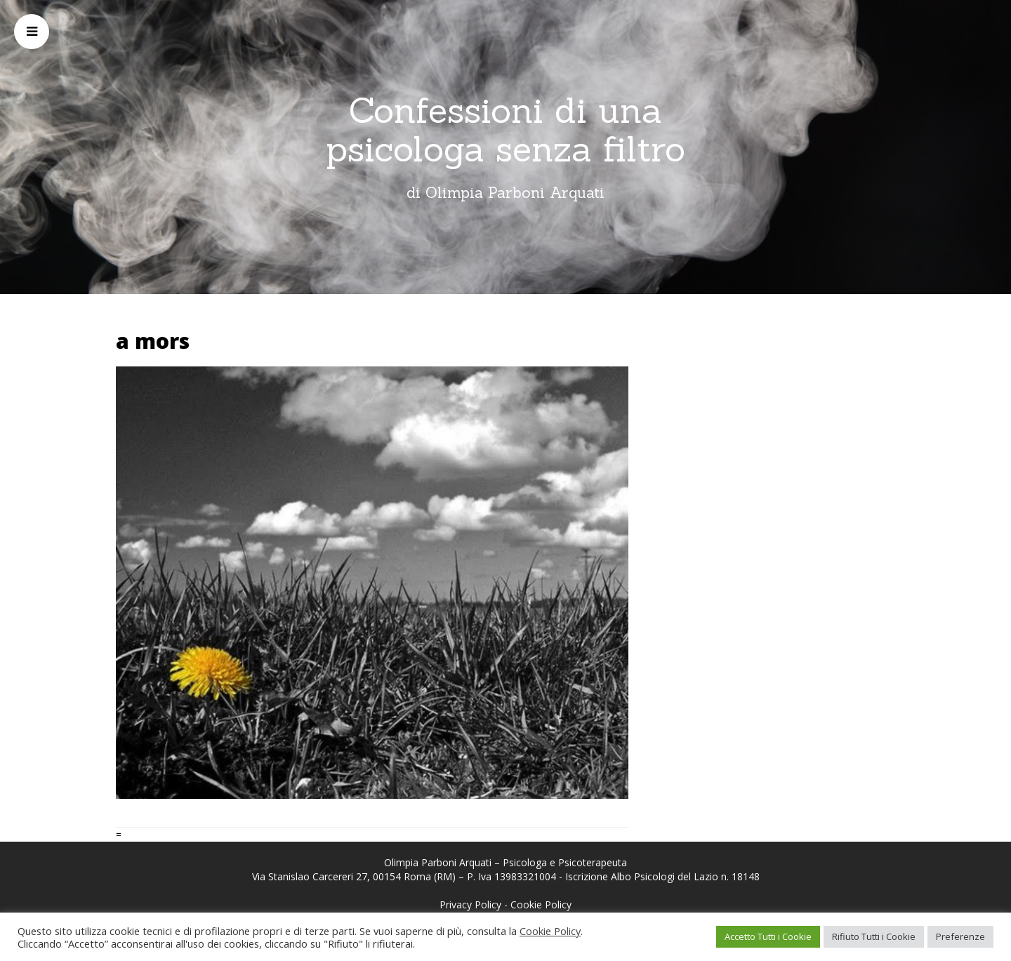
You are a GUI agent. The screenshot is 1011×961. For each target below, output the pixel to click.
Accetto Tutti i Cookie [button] (768, 936)
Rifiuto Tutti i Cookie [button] (874, 936)
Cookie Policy (540, 904)
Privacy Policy (470, 904)
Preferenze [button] (960, 936)
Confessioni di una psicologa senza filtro (505, 129)
